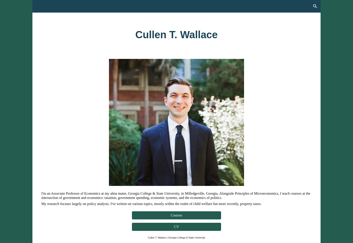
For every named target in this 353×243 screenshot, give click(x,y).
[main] (177, 35)
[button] (315, 6)
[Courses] (176, 215)
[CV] (176, 226)
